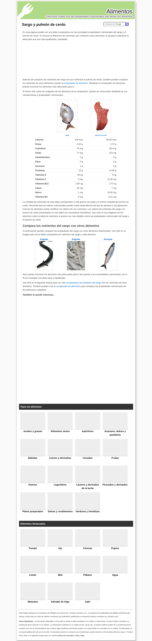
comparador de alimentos (76, 83)
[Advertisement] (76, 59)
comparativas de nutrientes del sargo (83, 283)
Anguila (44, 239)
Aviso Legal (79, 635)
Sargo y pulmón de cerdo (44, 24)
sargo (67, 135)
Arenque (108, 239)
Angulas (76, 239)
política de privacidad (65, 635)
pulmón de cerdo (101, 135)
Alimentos (119, 11)
